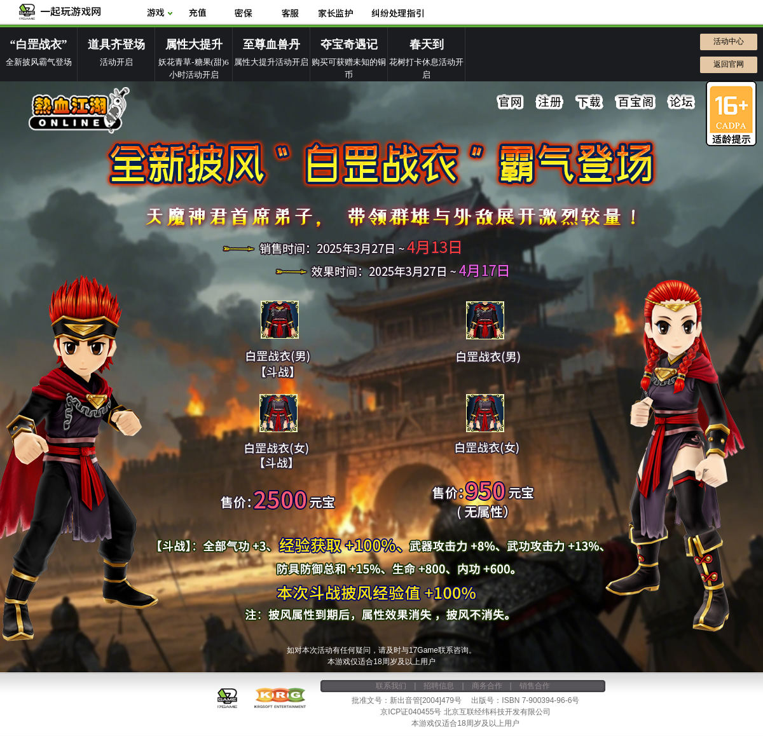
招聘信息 (438, 685)
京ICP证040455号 (410, 711)
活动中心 (728, 41)
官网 (510, 102)
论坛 (681, 102)
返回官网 (728, 64)
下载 (589, 102)
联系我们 (391, 685)
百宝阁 (635, 102)
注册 (550, 102)
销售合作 (534, 685)
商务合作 (487, 685)
